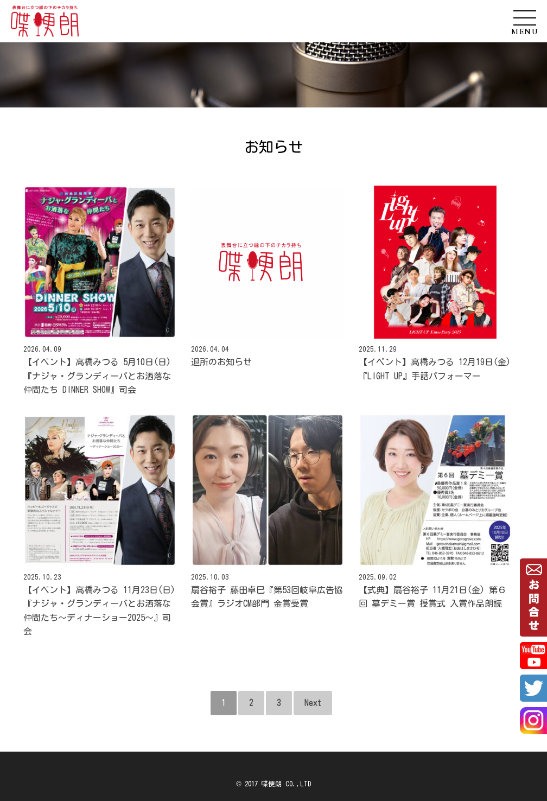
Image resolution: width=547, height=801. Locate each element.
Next (312, 702)
